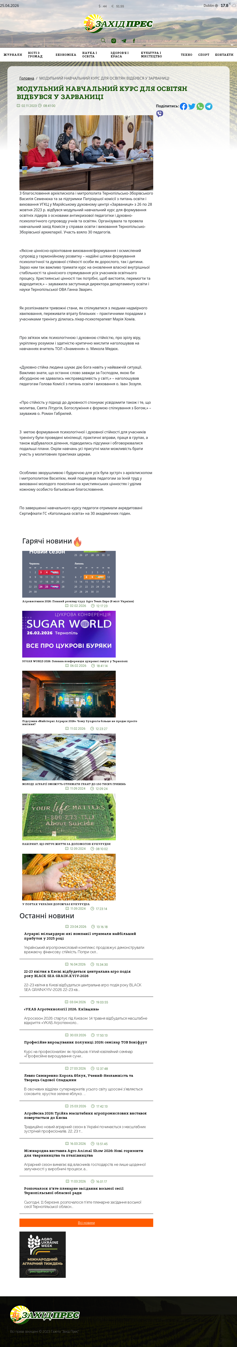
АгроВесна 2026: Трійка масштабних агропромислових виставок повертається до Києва (85, 1115)
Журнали (12, 54)
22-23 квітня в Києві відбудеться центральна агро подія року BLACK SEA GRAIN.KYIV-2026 (77, 973)
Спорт (203, 54)
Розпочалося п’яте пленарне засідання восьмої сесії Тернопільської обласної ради (74, 1190)
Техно (186, 54)
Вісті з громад (35, 54)
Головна (26, 78)
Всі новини (86, 1223)
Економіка (66, 54)
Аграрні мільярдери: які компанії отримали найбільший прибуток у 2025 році (80, 936)
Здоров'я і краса (120, 54)
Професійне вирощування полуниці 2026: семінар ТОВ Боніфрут (85, 1042)
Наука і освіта (89, 54)
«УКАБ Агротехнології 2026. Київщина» (61, 1009)
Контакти (224, 54)
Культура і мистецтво (151, 54)
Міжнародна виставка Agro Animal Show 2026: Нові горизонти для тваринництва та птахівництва (83, 1153)
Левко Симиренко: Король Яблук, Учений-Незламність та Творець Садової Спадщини (78, 1078)
